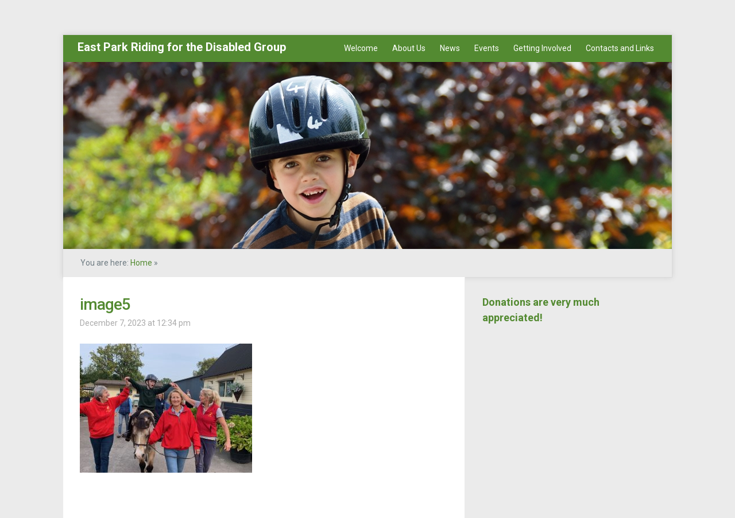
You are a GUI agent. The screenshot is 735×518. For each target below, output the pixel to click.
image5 (105, 304)
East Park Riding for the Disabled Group (182, 47)
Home (141, 262)
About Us (408, 48)
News (450, 48)
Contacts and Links (620, 48)
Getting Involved (542, 48)
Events (486, 48)
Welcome (361, 48)
